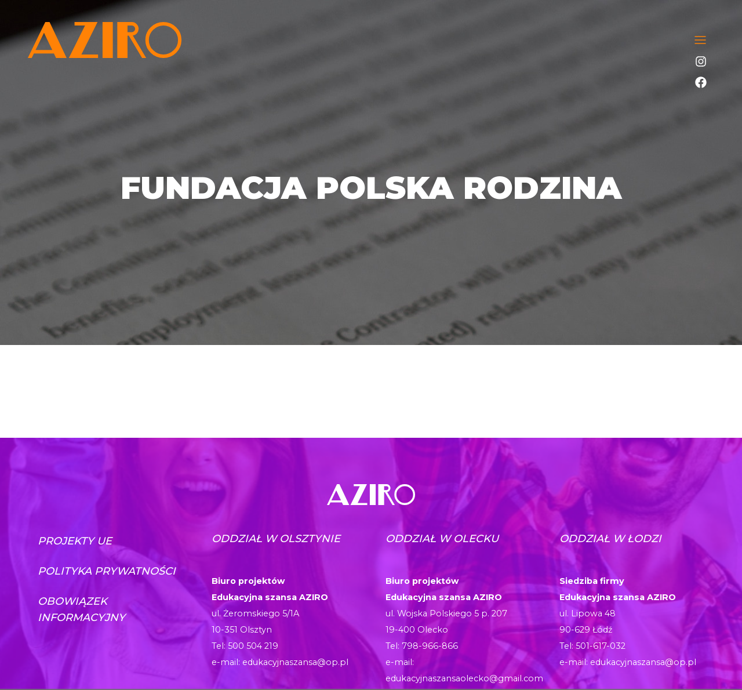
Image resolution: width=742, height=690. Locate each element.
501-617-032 (600, 646)
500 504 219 (253, 646)
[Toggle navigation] (700, 40)
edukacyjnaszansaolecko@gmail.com (464, 678)
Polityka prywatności (107, 571)
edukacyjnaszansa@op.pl (295, 662)
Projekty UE (75, 541)
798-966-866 (430, 646)
